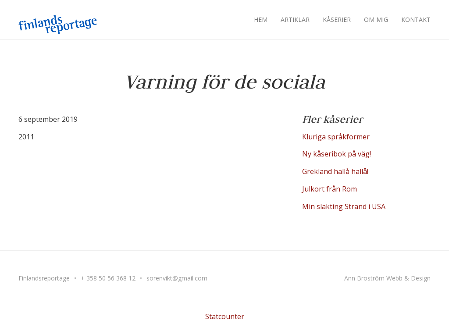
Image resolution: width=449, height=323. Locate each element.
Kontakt (416, 19)
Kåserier (337, 19)
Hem (260, 19)
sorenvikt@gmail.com (176, 278)
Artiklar (295, 19)
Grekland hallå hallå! (335, 171)
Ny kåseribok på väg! (336, 154)
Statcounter (224, 316)
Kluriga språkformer (336, 137)
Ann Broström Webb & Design (387, 278)
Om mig (376, 19)
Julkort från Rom (329, 189)
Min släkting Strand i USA (343, 206)
